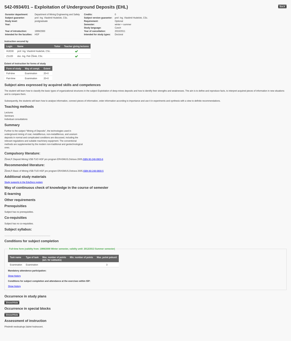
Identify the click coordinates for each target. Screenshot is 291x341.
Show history (14, 276)
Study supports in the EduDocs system (23, 182)
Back (282, 6)
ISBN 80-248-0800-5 (93, 171)
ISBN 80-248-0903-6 (93, 159)
